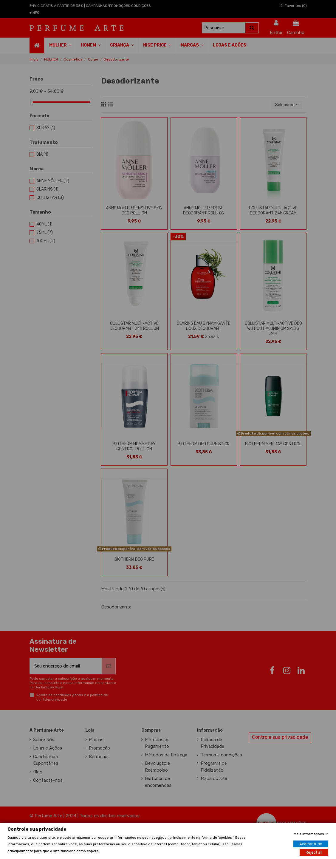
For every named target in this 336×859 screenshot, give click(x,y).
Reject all (314, 852)
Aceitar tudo (310, 843)
